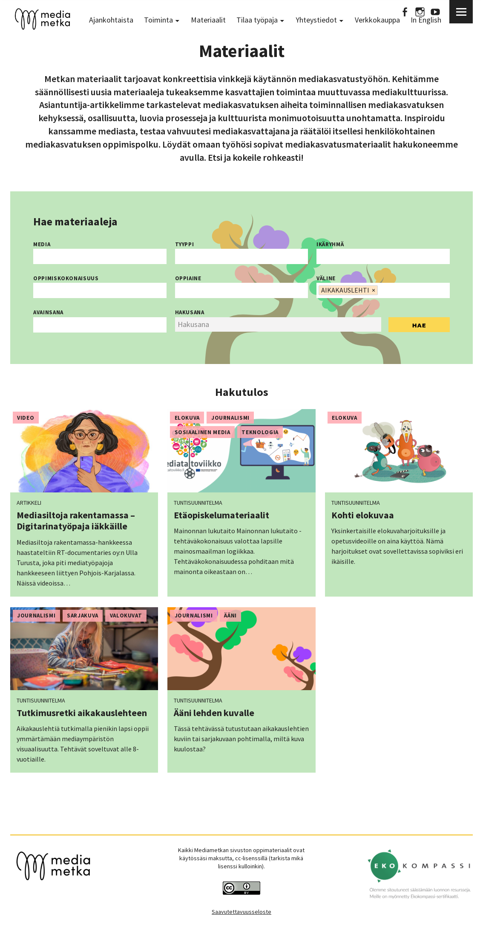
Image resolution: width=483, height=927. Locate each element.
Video (25, 417)
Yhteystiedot (316, 20)
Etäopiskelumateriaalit (221, 515)
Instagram (419, 11)
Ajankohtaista (111, 20)
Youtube (435, 11)
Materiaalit (208, 20)
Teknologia (260, 432)
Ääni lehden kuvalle (214, 713)
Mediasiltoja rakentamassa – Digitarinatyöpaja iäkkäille (76, 520)
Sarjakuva (82, 615)
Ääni (230, 615)
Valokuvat (126, 615)
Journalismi (230, 417)
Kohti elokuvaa (362, 515)
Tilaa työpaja (257, 20)
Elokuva (187, 417)
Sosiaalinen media (202, 432)
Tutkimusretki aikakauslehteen (82, 713)
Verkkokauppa (377, 20)
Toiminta (158, 20)
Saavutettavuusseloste (241, 912)
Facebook (404, 11)
